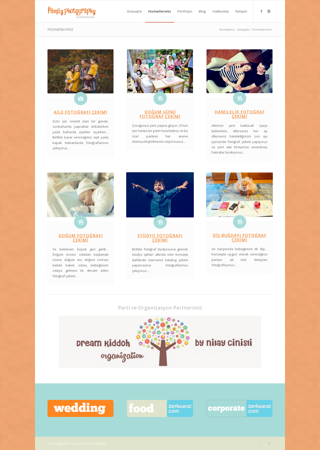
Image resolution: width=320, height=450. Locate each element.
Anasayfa (243, 29)
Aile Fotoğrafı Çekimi (80, 112)
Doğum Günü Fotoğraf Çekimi (160, 114)
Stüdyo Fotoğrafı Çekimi (160, 238)
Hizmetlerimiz (60, 29)
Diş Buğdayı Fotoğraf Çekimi (239, 238)
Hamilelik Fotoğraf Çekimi (239, 114)
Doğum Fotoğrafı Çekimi (80, 238)
